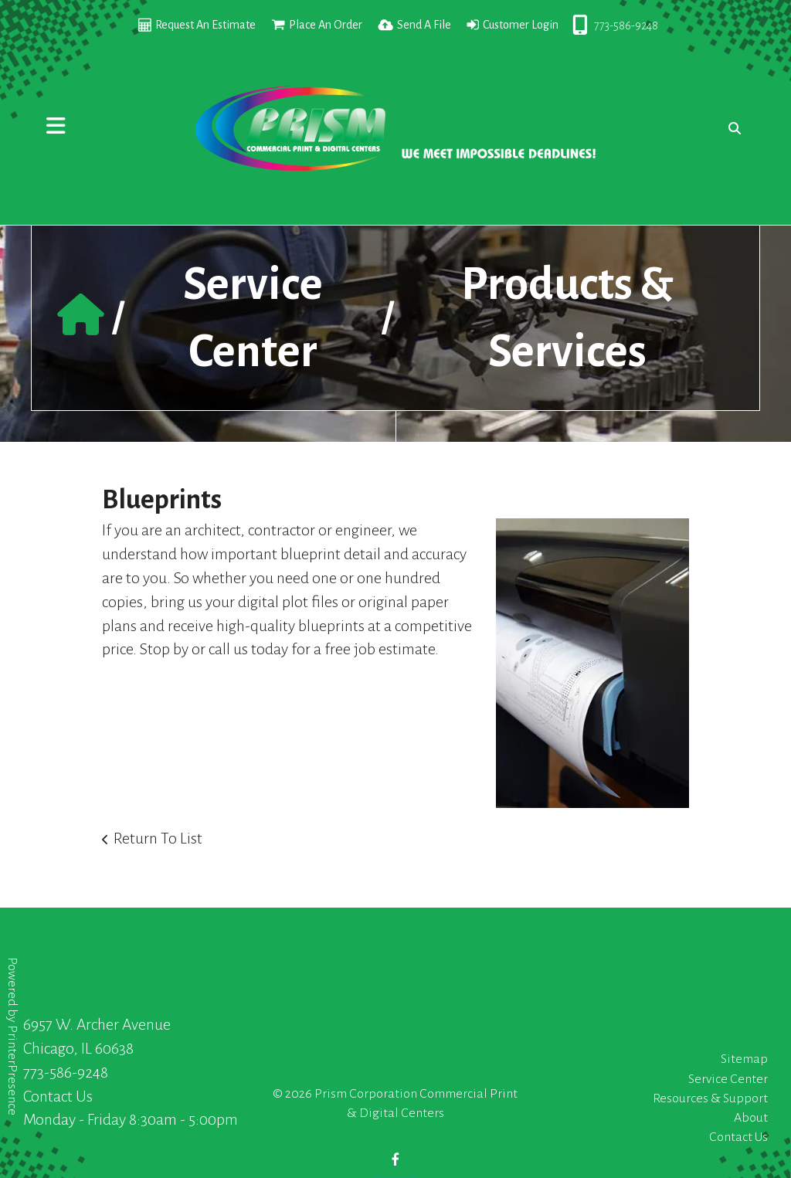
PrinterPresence (12, 1070)
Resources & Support (710, 1098)
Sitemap (744, 1059)
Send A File (424, 25)
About (751, 1118)
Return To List (158, 838)
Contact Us (58, 1096)
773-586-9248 (626, 25)
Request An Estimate (205, 25)
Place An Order (325, 25)
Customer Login (520, 25)
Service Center (728, 1079)
